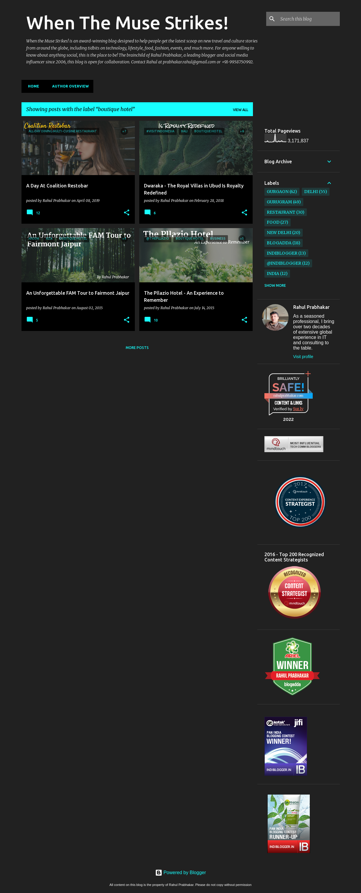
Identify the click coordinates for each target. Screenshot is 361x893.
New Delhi (279, 232)
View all (240, 110)
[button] (126, 213)
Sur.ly (298, 408)
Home (31, 86)
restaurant (281, 212)
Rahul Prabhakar (311, 307)
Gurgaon (278, 191)
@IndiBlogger (284, 263)
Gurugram (279, 202)
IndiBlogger (282, 253)
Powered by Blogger (180, 872)
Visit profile (303, 356)
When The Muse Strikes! (127, 22)
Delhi (311, 191)
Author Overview (68, 86)
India (273, 273)
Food (273, 222)
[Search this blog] (309, 19)
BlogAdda (279, 243)
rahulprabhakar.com (288, 396)
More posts (137, 348)
